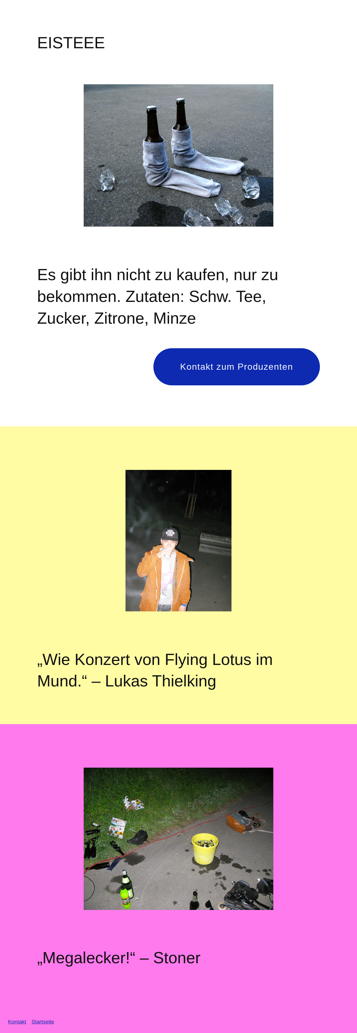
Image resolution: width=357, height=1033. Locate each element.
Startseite (43, 1022)
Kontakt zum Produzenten (236, 367)
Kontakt (17, 1022)
